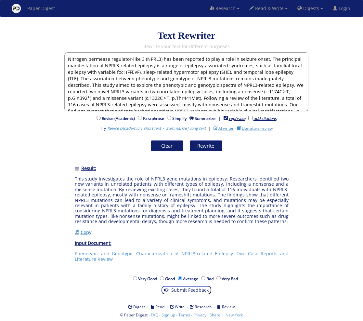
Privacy (199, 315)
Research (225, 8)
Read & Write (268, 8)
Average (191, 279)
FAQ (154, 315)
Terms (184, 315)
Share (215, 315)
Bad (210, 279)
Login (343, 8)
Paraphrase (154, 118)
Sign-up (168, 315)
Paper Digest (33, 8)
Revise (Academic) (119, 118)
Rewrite (205, 145)
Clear (167, 145)
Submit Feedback (186, 290)
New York (234, 315)
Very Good (148, 279)
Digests (310, 8)
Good (171, 279)
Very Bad (231, 279)
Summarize (205, 118)
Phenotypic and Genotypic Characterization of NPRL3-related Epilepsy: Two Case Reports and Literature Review (182, 256)
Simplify (180, 118)
